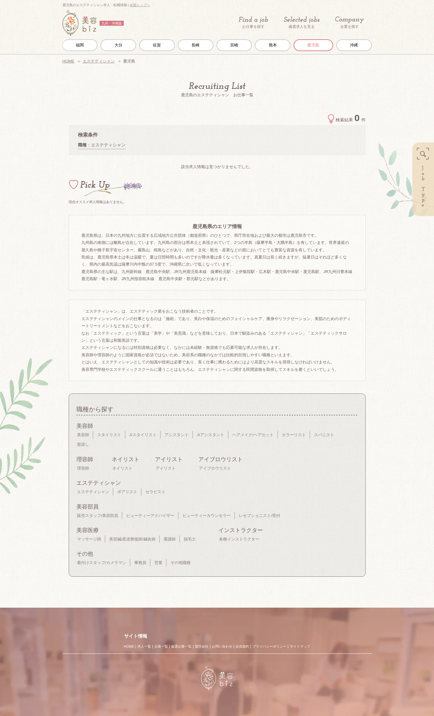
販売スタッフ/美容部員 (97, 515)
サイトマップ (300, 646)
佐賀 (157, 45)
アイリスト (166, 468)
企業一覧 (161, 646)
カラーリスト (294, 434)
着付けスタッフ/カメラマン (102, 562)
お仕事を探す (253, 22)
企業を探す (349, 22)
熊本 (273, 45)
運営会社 (201, 646)
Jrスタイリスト (143, 434)
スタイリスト (109, 434)
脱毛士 (190, 539)
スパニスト (324, 434)
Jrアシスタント (210, 434)
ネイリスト (122, 468)
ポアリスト (127, 491)
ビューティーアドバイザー (150, 515)
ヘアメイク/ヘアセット (253, 434)
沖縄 (354, 45)
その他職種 (180, 562)
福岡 (80, 45)
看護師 (170, 539)
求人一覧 (144, 646)
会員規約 (242, 646)
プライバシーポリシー (269, 646)
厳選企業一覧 (181, 646)
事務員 (140, 562)
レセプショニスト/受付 (259, 515)
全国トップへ (140, 5)
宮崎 (234, 45)
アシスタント (177, 434)
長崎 (195, 45)
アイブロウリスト (215, 468)
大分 (118, 45)
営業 (158, 562)
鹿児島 (313, 45)
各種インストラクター (239, 539)
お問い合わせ (222, 646)
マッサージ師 (89, 539)
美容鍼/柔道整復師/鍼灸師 (132, 539)
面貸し (83, 444)
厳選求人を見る (302, 22)
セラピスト (155, 491)
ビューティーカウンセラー (207, 515)
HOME (68, 61)
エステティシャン (99, 61)
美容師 (83, 434)
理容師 (83, 468)
